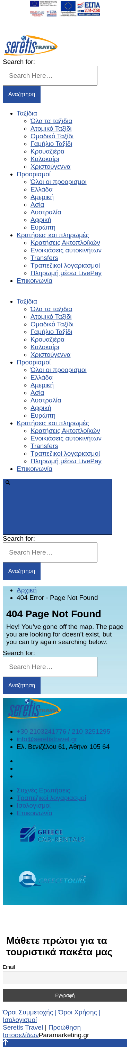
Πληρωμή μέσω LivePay (66, 273)
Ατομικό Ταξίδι (51, 128)
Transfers (44, 257)
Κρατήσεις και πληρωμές (53, 235)
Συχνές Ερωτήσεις (43, 790)
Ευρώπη (43, 227)
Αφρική (41, 219)
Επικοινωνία (34, 280)
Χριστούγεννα (51, 166)
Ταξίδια (27, 113)
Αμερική (42, 197)
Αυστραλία (46, 212)
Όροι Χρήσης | (80, 1012)
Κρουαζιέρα (47, 151)
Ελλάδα (42, 189)
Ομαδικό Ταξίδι (52, 136)
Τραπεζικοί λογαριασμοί (65, 265)
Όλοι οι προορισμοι (59, 181)
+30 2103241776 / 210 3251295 (63, 731)
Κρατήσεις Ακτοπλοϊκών (65, 242)
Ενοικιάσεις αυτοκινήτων (66, 250)
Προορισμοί (34, 174)
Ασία (37, 204)
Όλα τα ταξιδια (51, 120)
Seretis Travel (23, 1027)
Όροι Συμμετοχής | (31, 1012)
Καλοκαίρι (45, 158)
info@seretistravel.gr (47, 739)
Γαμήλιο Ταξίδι (51, 143)
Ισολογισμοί (34, 805)
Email (9, 967)
